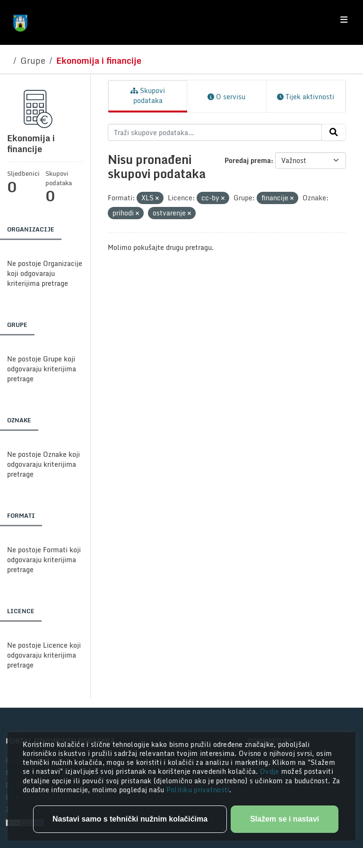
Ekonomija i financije (98, 60)
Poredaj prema (248, 160)
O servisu (226, 96)
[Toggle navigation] (344, 20)
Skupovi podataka (147, 95)
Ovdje (270, 771)
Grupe (32, 60)
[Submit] (333, 132)
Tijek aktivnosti (305, 96)
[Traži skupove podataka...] (215, 132)
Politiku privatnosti (198, 789)
